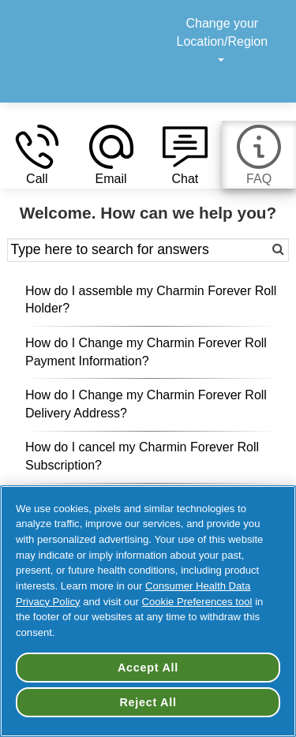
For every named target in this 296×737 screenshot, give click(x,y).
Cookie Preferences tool (197, 602)
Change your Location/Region (222, 41)
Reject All (147, 702)
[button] (37, 157)
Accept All (148, 667)
